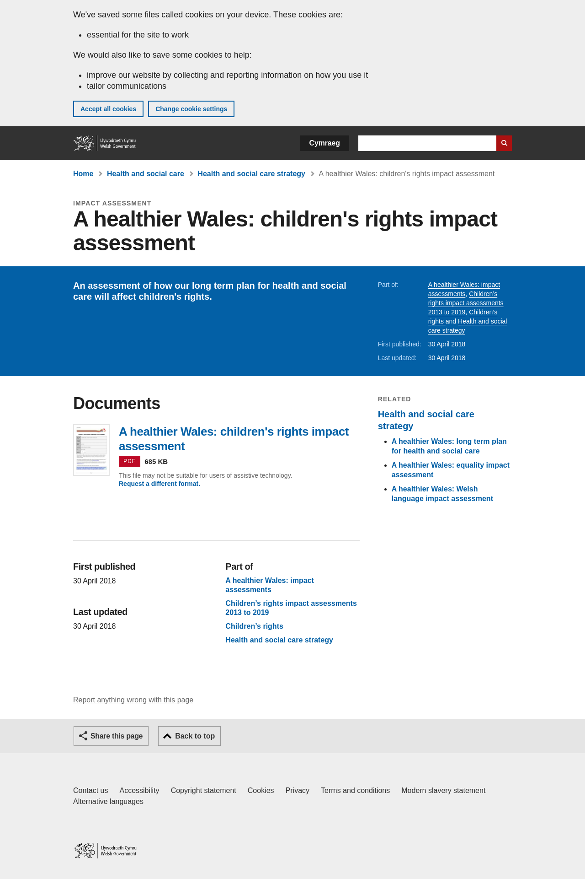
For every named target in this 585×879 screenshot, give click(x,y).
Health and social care (145, 174)
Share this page (116, 736)
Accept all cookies (108, 109)
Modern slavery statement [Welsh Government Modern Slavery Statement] (443, 790)
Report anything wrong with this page (133, 700)
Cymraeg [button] (324, 143)
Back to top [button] (195, 736)
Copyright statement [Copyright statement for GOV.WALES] (203, 790)
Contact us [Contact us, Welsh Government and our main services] (90, 790)
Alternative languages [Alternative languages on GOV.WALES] (108, 801)
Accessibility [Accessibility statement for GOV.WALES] (139, 790)
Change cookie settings (191, 109)
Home (83, 174)
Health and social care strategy (251, 174)
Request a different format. (159, 483)
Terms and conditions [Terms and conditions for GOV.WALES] (355, 790)
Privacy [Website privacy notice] (297, 790)
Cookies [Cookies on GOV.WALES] (261, 790)
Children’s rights (254, 626)
